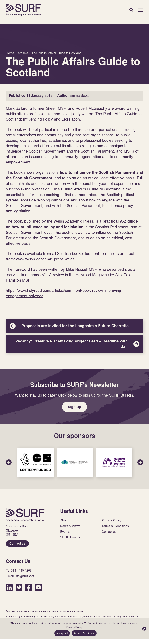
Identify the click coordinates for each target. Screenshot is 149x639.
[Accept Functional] (144, 629)
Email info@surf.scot (20, 576)
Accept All (62, 633)
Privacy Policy (111, 520)
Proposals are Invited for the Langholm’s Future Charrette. (74, 326)
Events (65, 532)
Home (23, 10)
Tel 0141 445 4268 (19, 570)
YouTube (38, 587)
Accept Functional (84, 633)
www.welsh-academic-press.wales (44, 259)
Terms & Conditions (115, 526)
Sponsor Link (35, 462)
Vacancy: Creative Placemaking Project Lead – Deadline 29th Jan (74, 344)
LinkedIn (9, 587)
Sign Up (74, 406)
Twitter (19, 587)
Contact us (17, 543)
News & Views (70, 526)
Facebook (28, 587)
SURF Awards (70, 537)
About (64, 520)
